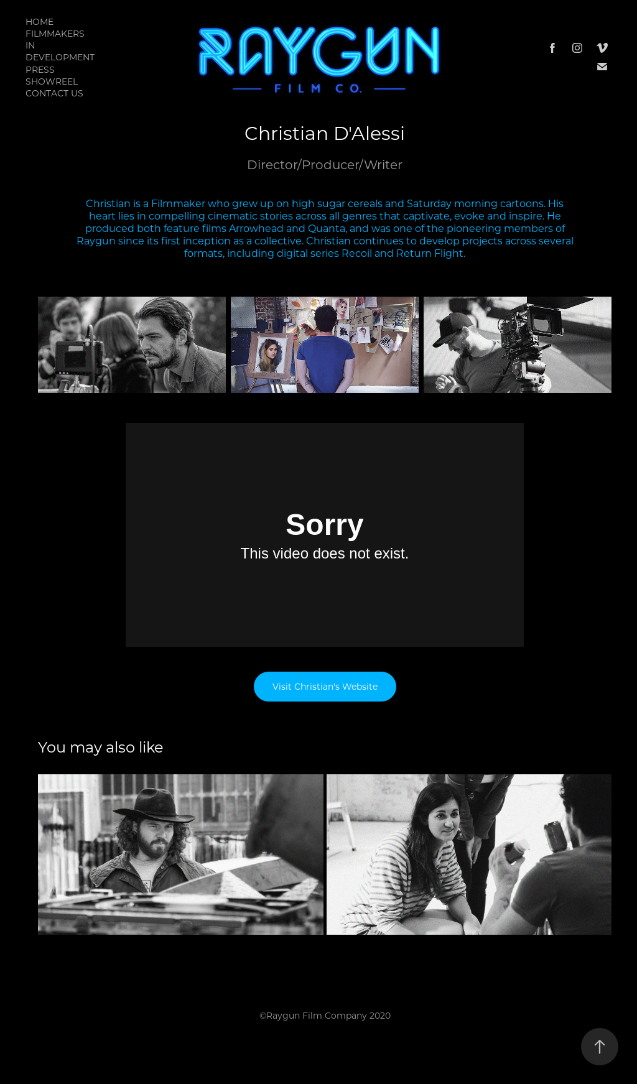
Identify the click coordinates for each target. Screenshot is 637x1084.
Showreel (52, 81)
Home (39, 21)
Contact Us (54, 93)
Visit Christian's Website (325, 686)
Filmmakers (55, 33)
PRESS (40, 69)
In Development (60, 51)
